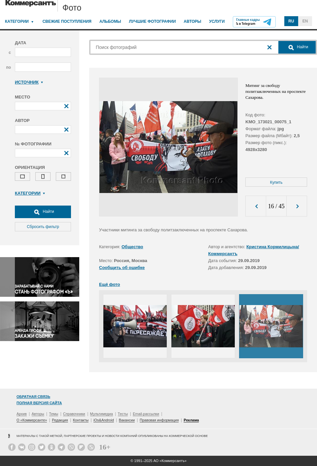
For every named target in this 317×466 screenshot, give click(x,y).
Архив (22, 414)
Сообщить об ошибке (122, 267)
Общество (132, 246)
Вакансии (127, 420)
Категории (17, 21)
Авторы (192, 21)
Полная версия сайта (39, 403)
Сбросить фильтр (43, 226)
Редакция (60, 420)
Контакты (81, 420)
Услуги (217, 21)
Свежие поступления (67, 21)
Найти (43, 212)
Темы (53, 414)
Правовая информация (159, 420)
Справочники (74, 414)
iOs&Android (103, 420)
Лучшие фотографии (152, 21)
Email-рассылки (146, 414)
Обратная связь (33, 397)
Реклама (191, 420)
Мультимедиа (101, 414)
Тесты (123, 414)
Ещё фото (109, 284)
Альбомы (110, 21)
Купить (276, 182)
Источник (29, 82)
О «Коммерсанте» (32, 420)
